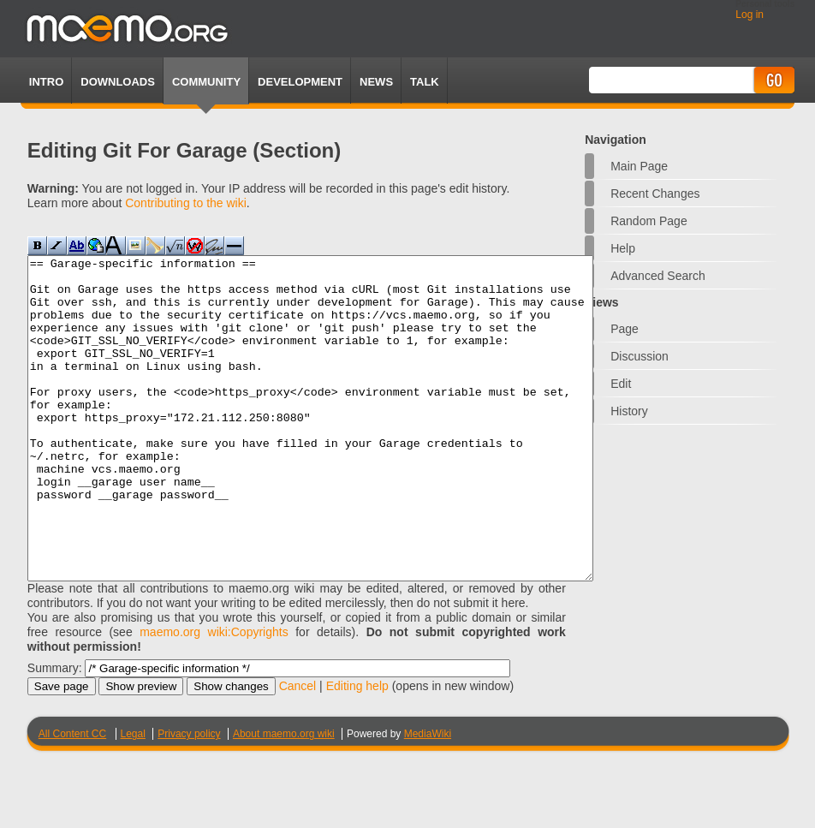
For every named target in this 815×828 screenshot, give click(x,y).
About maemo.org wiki (284, 798)
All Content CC (72, 798)
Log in (749, 15)
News (376, 81)
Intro (46, 81)
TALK (424, 81)
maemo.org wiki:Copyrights (214, 696)
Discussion (639, 356)
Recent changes (654, 193)
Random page (648, 221)
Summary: (54, 732)
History (629, 411)
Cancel (298, 750)
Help (622, 248)
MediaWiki (427, 798)
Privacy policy (189, 798)
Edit (620, 383)
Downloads (117, 81)
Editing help (357, 750)
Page (624, 329)
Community (206, 81)
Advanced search (657, 276)
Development (300, 81)
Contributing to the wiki (186, 203)
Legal (133, 798)
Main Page (639, 166)
